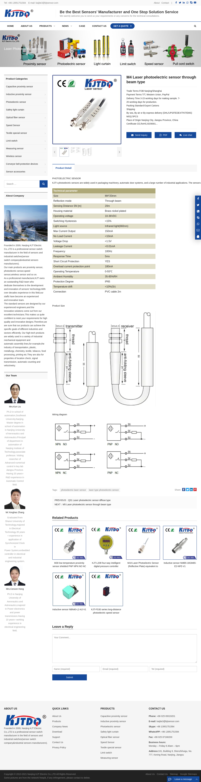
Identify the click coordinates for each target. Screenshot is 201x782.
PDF (163, 135)
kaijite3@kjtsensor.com (47, 3)
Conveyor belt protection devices (22, 164)
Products (56, 721)
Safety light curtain (15, 109)
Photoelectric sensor (16, 102)
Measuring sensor (15, 148)
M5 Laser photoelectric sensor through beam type (87, 504)
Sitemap (174, 774)
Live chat (185, 135)
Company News (60, 726)
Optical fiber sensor (15, 117)
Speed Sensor (13, 125)
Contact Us (57, 742)
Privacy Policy (59, 747)
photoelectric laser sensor (73, 490)
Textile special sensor (16, 133)
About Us (56, 716)
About (157, 3)
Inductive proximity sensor (19, 94)
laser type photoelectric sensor (104, 490)
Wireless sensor (14, 156)
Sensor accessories (15, 171)
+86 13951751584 (17, 3)
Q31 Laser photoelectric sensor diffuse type (89, 500)
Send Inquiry (139, 135)
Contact (165, 3)
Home (10, 26)
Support (56, 737)
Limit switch (11, 140)
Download (57, 731)
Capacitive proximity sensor (19, 86)
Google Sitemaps (188, 774)
